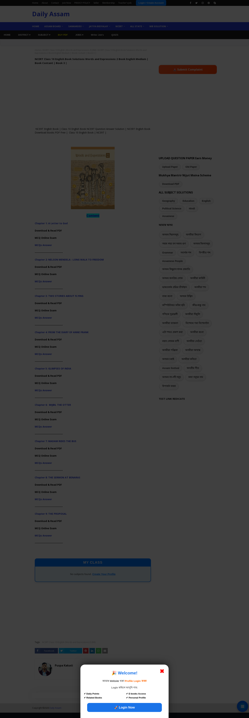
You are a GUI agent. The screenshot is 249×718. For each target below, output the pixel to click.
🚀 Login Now (124, 707)
